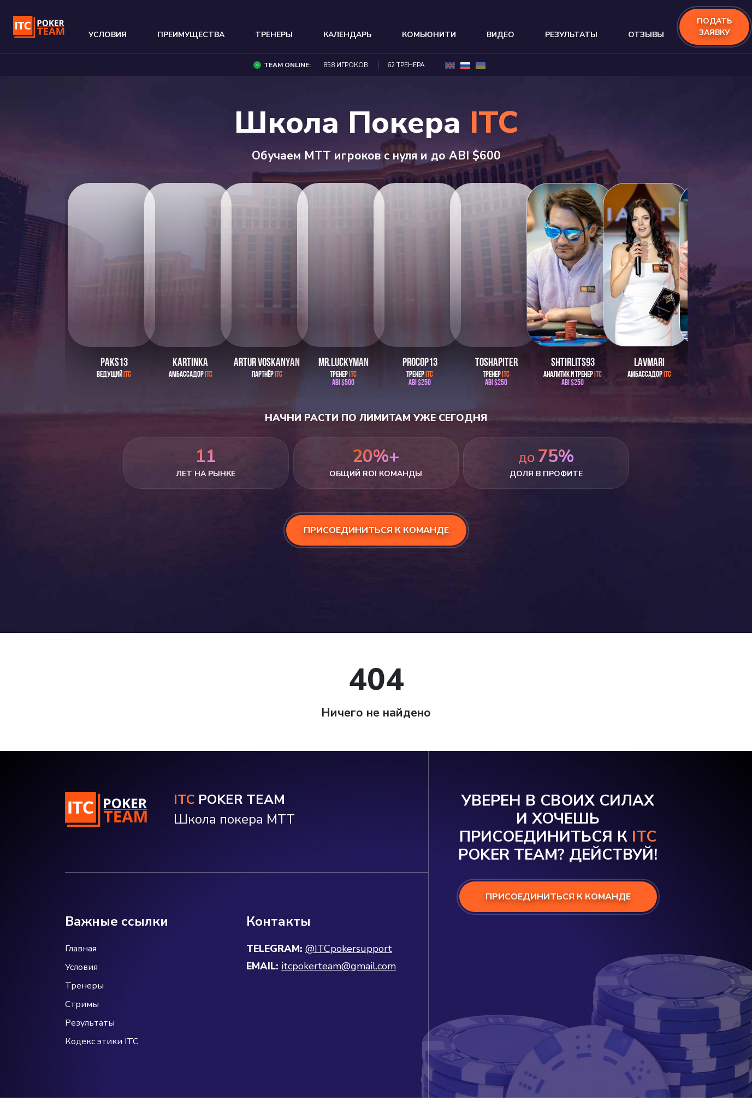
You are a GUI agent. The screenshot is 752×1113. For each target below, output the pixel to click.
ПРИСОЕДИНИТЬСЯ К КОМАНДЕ (558, 897)
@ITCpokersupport (348, 948)
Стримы (82, 1004)
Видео (500, 34)
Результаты (571, 34)
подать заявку (714, 27)
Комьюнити (429, 34)
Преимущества (190, 34)
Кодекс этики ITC (101, 1041)
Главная (81, 949)
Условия (107, 34)
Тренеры (274, 34)
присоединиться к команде (376, 530)
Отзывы (646, 34)
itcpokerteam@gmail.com (338, 966)
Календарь (347, 34)
